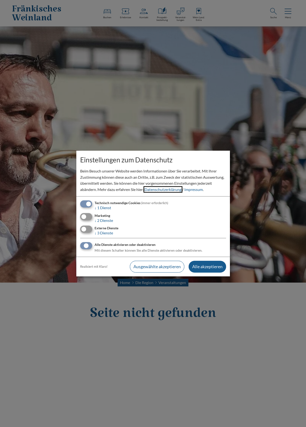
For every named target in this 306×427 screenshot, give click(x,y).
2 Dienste (104, 220)
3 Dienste (104, 233)
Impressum (193, 189)
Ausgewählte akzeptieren (157, 266)
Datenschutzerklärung (162, 189)
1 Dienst (103, 208)
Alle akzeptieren (207, 266)
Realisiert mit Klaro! (94, 266)
